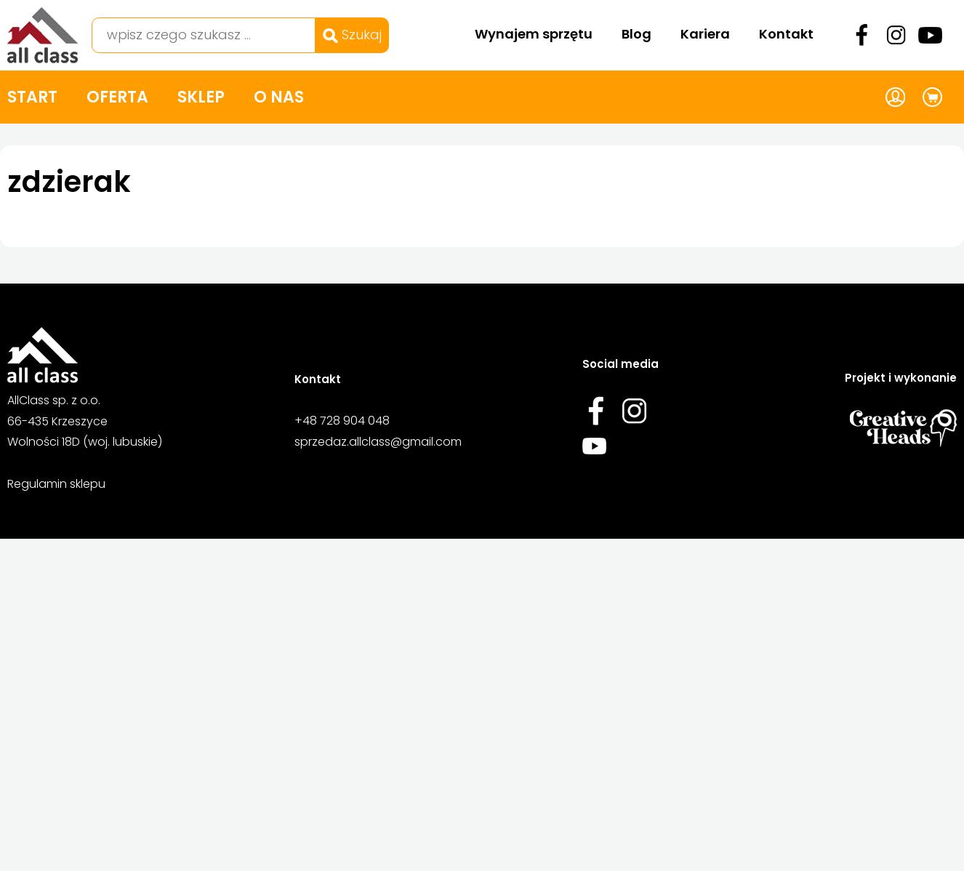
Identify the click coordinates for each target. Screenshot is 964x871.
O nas (279, 97)
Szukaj (352, 34)
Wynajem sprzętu (534, 34)
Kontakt (786, 34)
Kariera (705, 34)
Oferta (117, 97)
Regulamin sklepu (56, 483)
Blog (636, 34)
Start (32, 97)
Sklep (201, 97)
